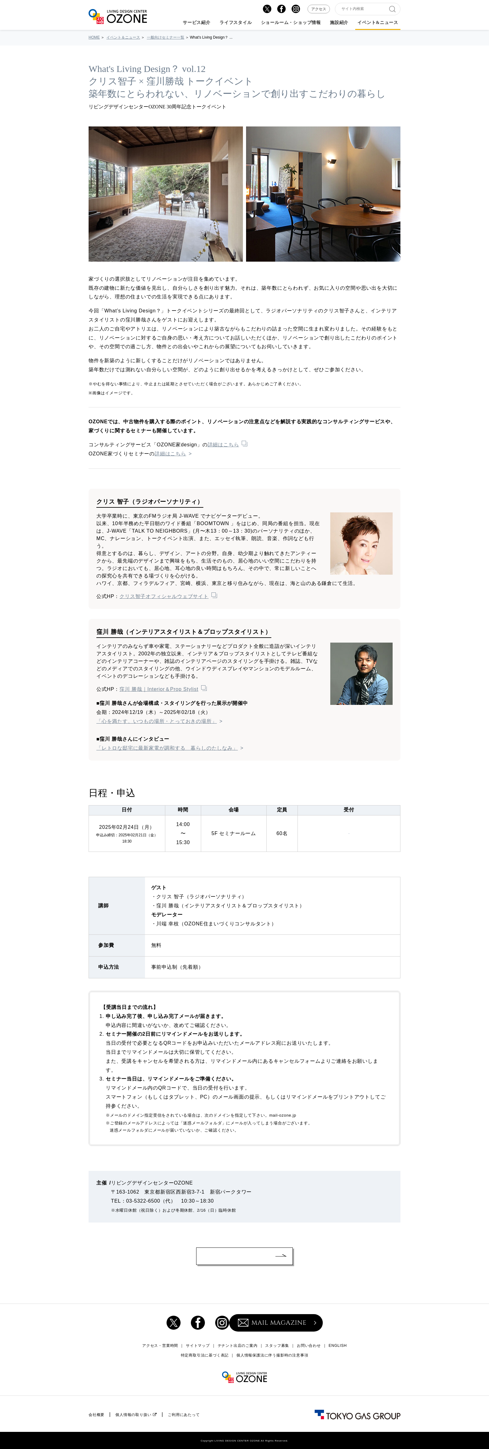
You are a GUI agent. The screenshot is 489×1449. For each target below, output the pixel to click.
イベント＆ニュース (123, 37)
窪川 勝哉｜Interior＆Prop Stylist (158, 689)
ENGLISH (338, 1345)
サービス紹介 (197, 23)
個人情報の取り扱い (133, 1415)
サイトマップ (198, 1345)
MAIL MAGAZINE (272, 1322)
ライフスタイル (236, 23)
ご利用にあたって (184, 1415)
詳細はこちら (223, 444)
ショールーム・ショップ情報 (291, 23)
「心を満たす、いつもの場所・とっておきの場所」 (156, 721)
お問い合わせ (309, 1345)
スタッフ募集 (277, 1345)
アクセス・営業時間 (160, 1345)
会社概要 (96, 1415)
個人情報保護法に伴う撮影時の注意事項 (272, 1355)
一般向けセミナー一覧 (165, 37)
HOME (94, 37)
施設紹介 (339, 23)
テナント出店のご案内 (238, 1345)
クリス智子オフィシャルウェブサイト (164, 596)
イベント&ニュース (377, 23)
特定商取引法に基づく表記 (205, 1355)
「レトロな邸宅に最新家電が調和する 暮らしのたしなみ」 (167, 748)
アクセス (318, 9)
